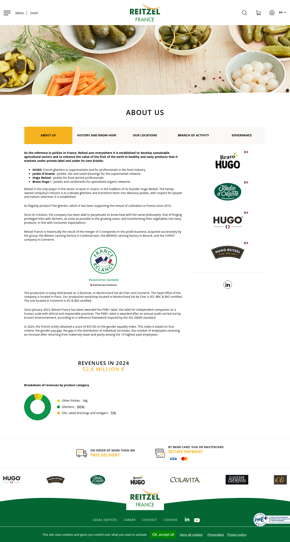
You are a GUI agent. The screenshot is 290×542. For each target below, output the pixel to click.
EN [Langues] (283, 12)
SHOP (34, 13)
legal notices (105, 520)
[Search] (244, 13)
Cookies (171, 520)
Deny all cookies (191, 534)
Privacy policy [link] (237, 534)
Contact (149, 520)
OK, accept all (163, 534)
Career (130, 520)
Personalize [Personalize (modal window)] (215, 534)
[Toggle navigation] (13, 12)
